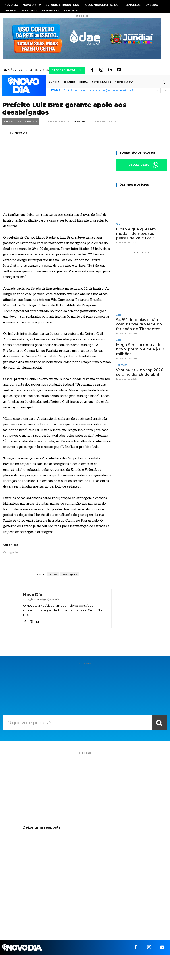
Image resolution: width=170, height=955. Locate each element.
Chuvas (53, 574)
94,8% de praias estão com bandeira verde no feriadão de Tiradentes (139, 324)
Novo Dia (21, 132)
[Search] (159, 722)
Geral (119, 224)
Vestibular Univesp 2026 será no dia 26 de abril (139, 372)
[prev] (158, 90)
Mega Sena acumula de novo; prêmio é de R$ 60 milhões (140, 349)
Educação (121, 365)
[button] (163, 82)
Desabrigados (69, 574)
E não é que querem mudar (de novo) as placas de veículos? (98, 90)
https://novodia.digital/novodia (41, 599)
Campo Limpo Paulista (20, 121)
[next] (165, 90)
